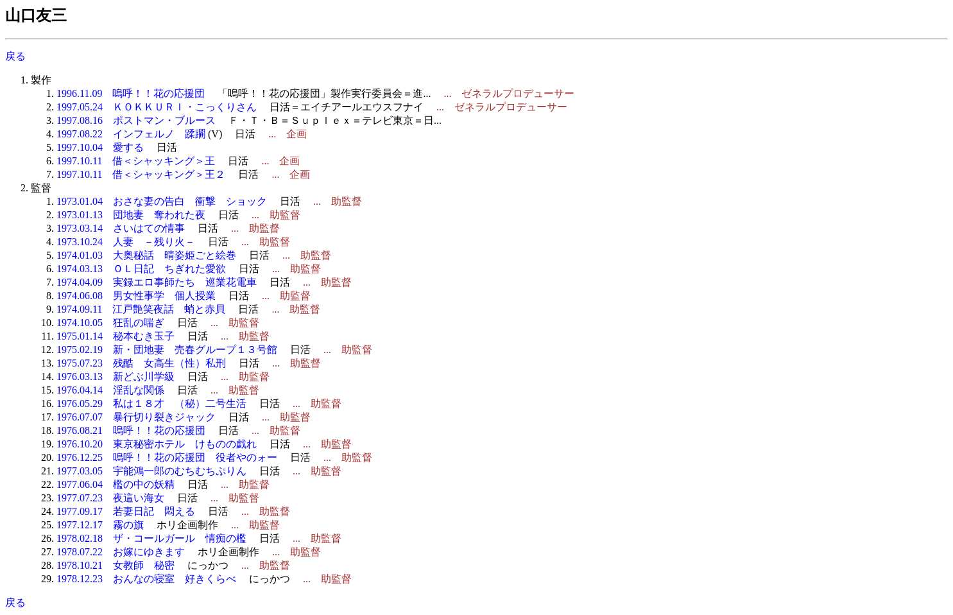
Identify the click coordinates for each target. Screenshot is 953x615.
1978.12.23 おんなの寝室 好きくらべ (146, 578)
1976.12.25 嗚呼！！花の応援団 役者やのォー (166, 457)
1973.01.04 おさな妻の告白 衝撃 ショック (161, 201)
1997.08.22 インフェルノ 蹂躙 (130, 133)
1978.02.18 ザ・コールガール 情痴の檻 (151, 538)
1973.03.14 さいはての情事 (120, 228)
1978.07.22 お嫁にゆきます (120, 551)
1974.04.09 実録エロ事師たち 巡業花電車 (156, 282)
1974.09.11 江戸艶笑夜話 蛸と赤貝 (140, 309)
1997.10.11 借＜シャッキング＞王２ (140, 174)
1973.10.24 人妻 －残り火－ (125, 241)
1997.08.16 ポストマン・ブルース (136, 120)
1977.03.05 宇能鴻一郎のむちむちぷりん (151, 470)
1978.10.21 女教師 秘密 (115, 565)
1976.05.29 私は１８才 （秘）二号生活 (151, 403)
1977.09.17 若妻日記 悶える (125, 511)
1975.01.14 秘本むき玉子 (115, 336)
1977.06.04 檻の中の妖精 (115, 484)
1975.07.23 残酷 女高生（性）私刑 (141, 363)
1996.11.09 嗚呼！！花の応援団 (130, 93)
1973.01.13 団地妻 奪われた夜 (130, 214)
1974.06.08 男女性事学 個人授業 (136, 295)
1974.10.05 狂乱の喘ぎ (110, 322)
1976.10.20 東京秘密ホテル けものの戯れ (156, 443)
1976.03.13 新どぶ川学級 (115, 376)
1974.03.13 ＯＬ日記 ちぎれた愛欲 (141, 268)
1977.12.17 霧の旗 (100, 524)
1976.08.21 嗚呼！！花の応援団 (130, 430)
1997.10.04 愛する (100, 147)
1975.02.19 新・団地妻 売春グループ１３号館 (166, 349)
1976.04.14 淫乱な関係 (110, 390)
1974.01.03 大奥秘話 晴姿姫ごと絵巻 (146, 255)
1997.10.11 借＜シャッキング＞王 (135, 160)
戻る (15, 56)
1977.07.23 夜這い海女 (110, 497)
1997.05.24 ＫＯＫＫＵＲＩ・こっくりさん (156, 106)
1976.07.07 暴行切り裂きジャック (136, 416)
